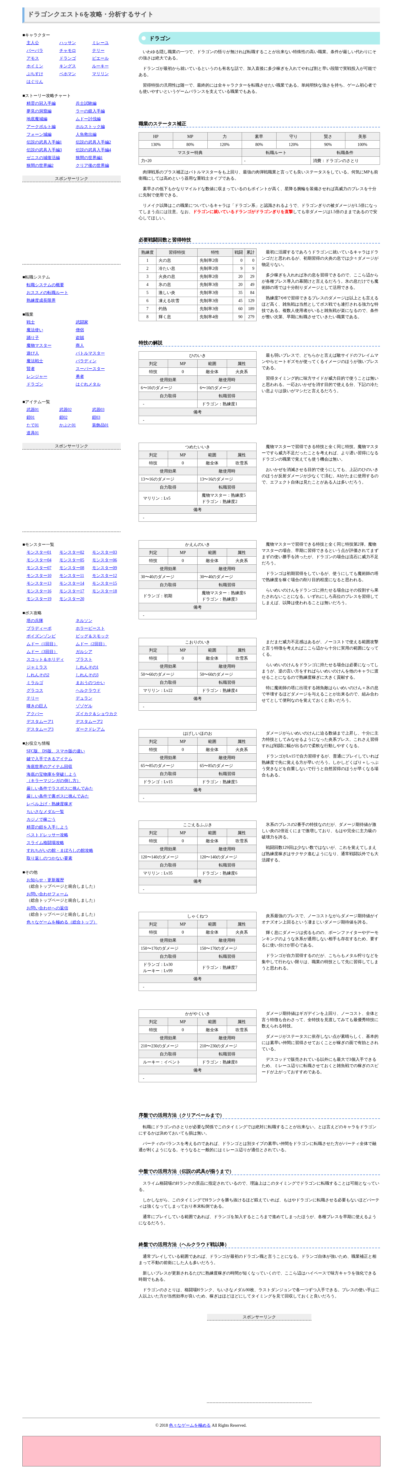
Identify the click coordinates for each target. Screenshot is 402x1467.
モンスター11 (71, 575)
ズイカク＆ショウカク (96, 714)
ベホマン (67, 74)
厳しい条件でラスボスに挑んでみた (60, 788)
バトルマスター (90, 353)
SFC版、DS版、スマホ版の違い (56, 751)
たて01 (33, 425)
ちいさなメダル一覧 (45, 811)
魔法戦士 (35, 361)
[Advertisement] (259, 1361)
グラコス (35, 690)
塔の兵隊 (35, 620)
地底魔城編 (37, 119)
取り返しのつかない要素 (49, 858)
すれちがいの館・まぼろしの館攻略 (60, 850)
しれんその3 (87, 675)
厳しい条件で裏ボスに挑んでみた (58, 796)
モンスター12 (104, 575)
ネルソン (84, 620)
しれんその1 (87, 667)
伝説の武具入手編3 (44, 150)
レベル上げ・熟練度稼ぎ (49, 804)
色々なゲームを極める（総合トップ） (62, 922)
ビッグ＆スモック (92, 636)
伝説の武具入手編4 (93, 150)
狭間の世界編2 (40, 165)
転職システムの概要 (45, 285)
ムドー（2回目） (91, 644)
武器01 (33, 409)
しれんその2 (38, 675)
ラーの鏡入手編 (90, 111)
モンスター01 (39, 552)
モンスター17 (71, 591)
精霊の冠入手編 (41, 103)
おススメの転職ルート (47, 292)
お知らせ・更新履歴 (45, 880)
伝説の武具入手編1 (44, 142)
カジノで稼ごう (41, 819)
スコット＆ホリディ (45, 659)
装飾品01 (100, 425)
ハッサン (67, 43)
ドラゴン (35, 384)
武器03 (98, 409)
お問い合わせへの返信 (47, 908)
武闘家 (82, 322)
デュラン (84, 698)
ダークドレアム (90, 729)
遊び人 (33, 353)
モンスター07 (39, 568)
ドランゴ (67, 58)
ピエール (100, 58)
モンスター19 (39, 599)
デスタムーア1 (40, 721)
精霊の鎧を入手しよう (47, 827)
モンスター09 (104, 568)
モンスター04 (39, 560)
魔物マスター (39, 345)
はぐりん (35, 81)
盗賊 (80, 337)
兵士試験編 (86, 103)
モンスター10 (39, 575)
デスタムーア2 (89, 721)
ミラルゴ (35, 683)
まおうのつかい (90, 683)
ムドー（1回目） (42, 644)
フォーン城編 (39, 134)
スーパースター (90, 369)
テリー (98, 50)
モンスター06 (104, 560)
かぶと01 (67, 425)
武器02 (65, 409)
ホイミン (35, 66)
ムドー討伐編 (88, 119)
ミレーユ (100, 43)
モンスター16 (39, 591)
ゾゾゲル (84, 706)
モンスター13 (39, 583)
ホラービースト (90, 628)
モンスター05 (71, 560)
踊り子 (33, 337)
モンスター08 (71, 568)
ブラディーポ (39, 628)
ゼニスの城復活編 (43, 158)
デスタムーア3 (40, 729)
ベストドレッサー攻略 (47, 835)
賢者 (31, 369)
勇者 (80, 376)
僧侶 (80, 330)
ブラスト (84, 659)
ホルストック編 (90, 126)
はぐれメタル (88, 384)
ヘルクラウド (88, 690)
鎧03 (96, 417)
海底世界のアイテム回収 (49, 766)
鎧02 (63, 417)
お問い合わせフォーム (47, 894)
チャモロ (67, 50)
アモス (33, 58)
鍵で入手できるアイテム (49, 759)
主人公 (33, 43)
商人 (80, 345)
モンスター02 (71, 552)
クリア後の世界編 (92, 165)
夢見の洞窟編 (39, 111)
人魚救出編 (86, 134)
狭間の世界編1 (89, 158)
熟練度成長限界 (41, 300)
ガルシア (84, 651)
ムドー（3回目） (42, 651)
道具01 (33, 433)
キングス (67, 66)
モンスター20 (71, 599)
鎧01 (31, 417)
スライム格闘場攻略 (45, 843)
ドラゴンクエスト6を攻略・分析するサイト (90, 14)
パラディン (86, 361)
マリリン (100, 74)
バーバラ (35, 50)
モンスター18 (104, 591)
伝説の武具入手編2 (93, 142)
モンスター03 (104, 552)
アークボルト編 (41, 126)
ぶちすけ (35, 74)
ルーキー (100, 66)
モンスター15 (104, 583)
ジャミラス (37, 667)
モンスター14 (71, 583)
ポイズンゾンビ (41, 636)
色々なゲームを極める (190, 1425)
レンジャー (37, 376)
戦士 (31, 322)
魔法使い (35, 330)
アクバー (35, 714)
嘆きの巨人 (37, 706)
